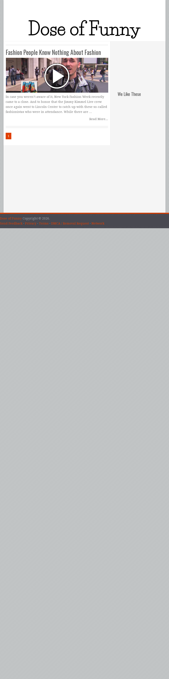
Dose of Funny (11, 218)
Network (97, 223)
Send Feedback (11, 223)
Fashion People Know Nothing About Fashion (53, 52)
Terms (44, 223)
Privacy (30, 223)
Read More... (98, 119)
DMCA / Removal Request (70, 223)
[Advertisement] (142, 63)
